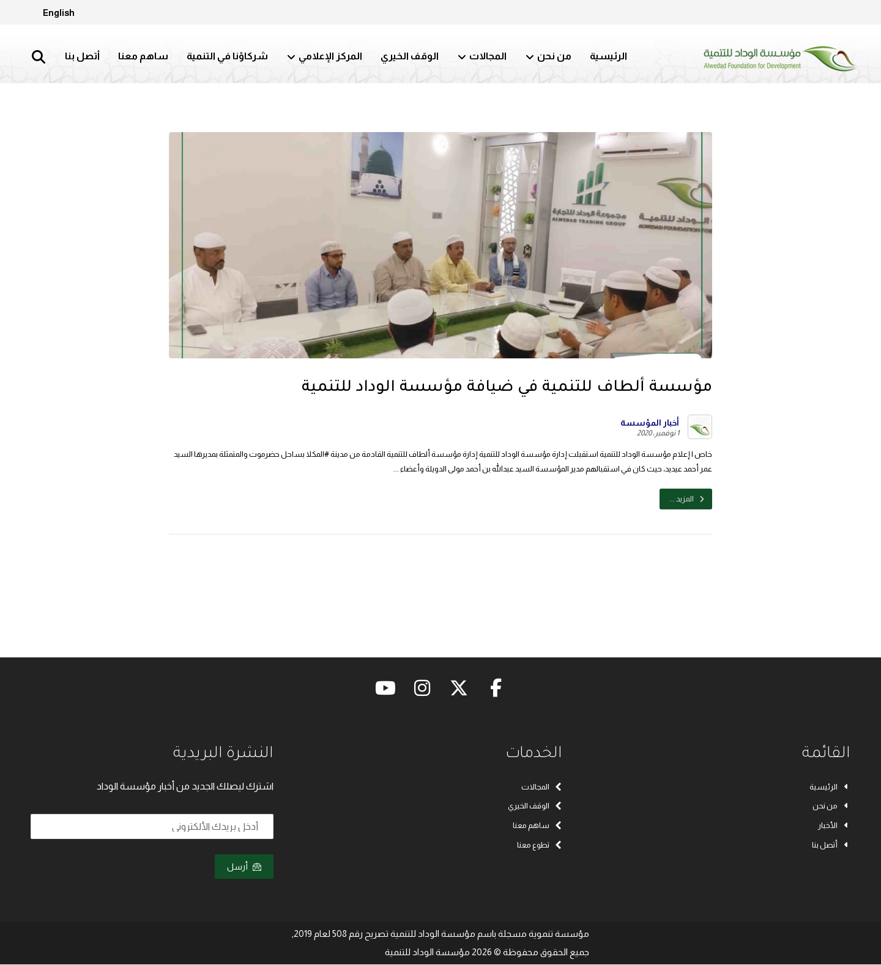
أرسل (244, 867)
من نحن (831, 806)
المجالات (541, 786)
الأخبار (834, 825)
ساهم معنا (537, 825)
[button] (38, 57)
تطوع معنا (539, 845)
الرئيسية (829, 786)
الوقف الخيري (535, 806)
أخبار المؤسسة (649, 422)
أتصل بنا (831, 845)
